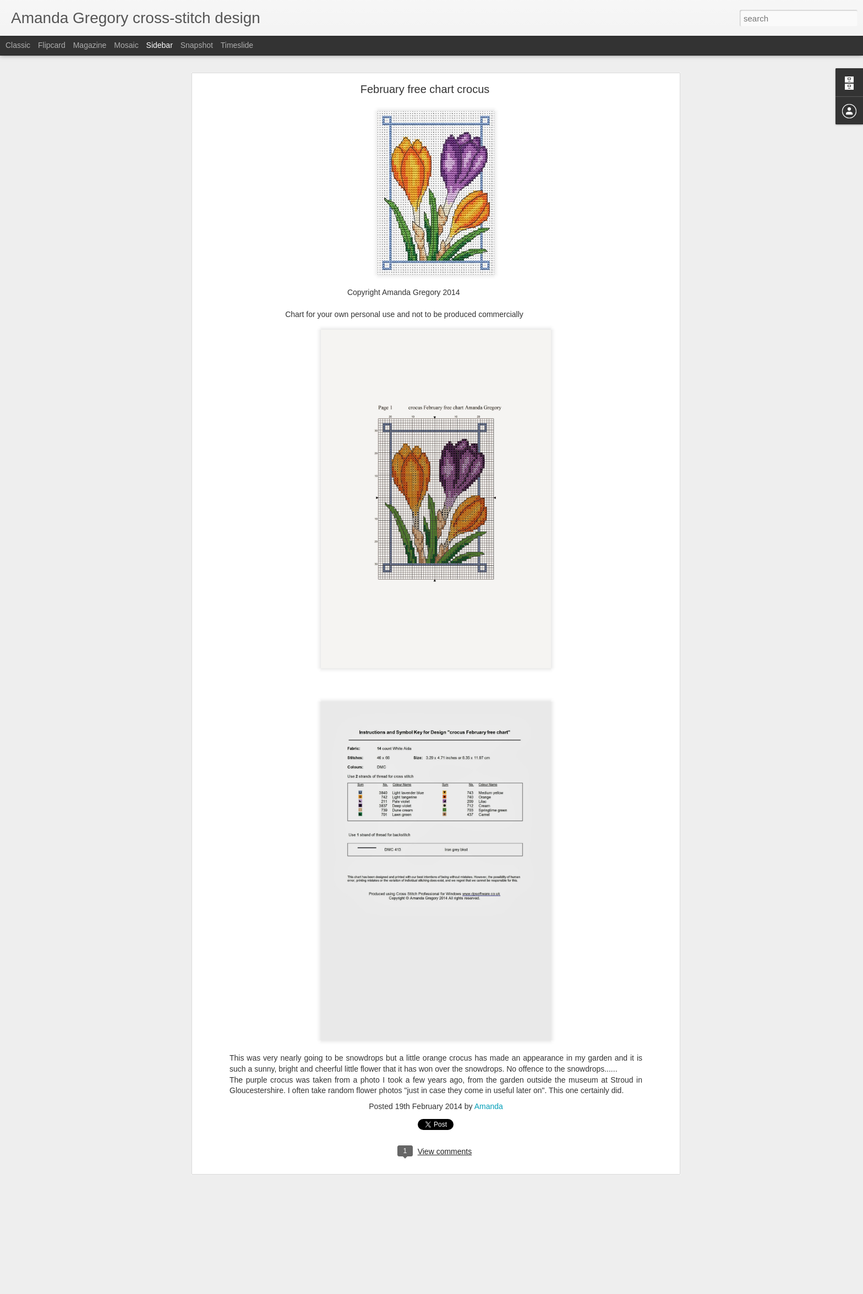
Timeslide (237, 45)
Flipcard (51, 45)
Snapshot (197, 45)
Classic (18, 45)
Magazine (90, 45)
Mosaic (126, 45)
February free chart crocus (425, 89)
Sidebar (159, 45)
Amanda (488, 1106)
